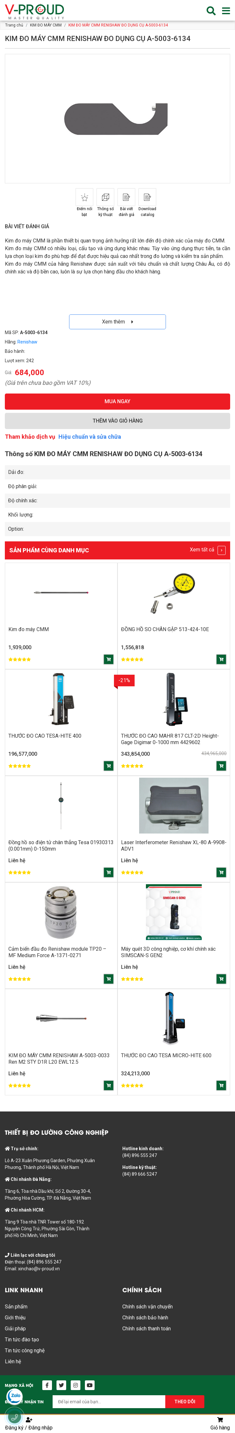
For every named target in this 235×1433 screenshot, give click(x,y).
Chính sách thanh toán (146, 1329)
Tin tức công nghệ (25, 1350)
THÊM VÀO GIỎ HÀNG (118, 421)
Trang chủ (14, 25)
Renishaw (27, 341)
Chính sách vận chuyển (147, 1307)
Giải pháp (15, 1329)
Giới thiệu (15, 1318)
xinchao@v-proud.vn (39, 1268)
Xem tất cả (208, 550)
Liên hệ (13, 1361)
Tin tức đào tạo (22, 1339)
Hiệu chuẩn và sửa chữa (89, 436)
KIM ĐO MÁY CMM (46, 25)
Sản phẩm (16, 1307)
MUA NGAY (117, 401)
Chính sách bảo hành (145, 1318)
